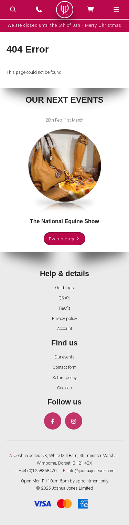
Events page (64, 238)
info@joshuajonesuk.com (91, 470)
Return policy (64, 377)
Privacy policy (64, 318)
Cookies (64, 387)
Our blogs (64, 287)
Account (64, 328)
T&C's (64, 308)
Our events (64, 356)
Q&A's (64, 297)
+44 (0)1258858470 (37, 470)
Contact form (65, 367)
